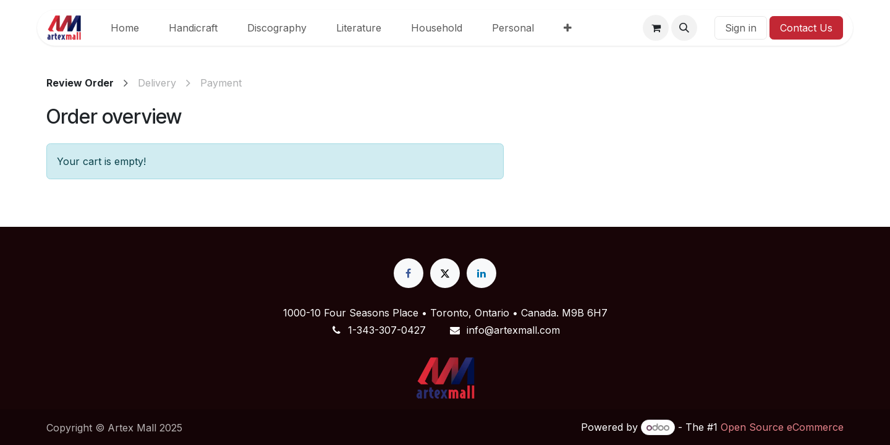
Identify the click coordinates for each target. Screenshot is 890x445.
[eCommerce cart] (656, 28)
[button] (684, 28)
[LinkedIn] (481, 273)
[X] (445, 273)
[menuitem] (125, 27)
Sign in (740, 28)
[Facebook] (408, 273)
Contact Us (806, 28)
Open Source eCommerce (782, 427)
